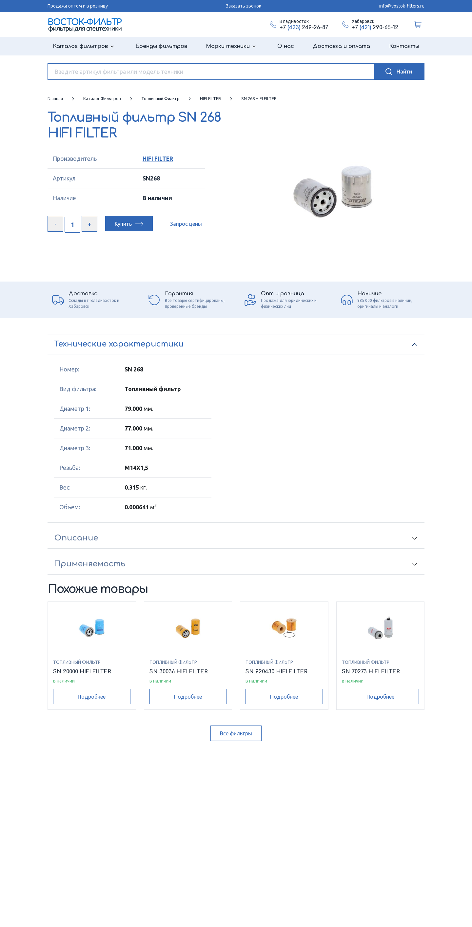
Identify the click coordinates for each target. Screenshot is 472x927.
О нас (285, 46)
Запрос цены (186, 224)
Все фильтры (236, 733)
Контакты (404, 46)
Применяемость (90, 563)
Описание (76, 538)
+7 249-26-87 (304, 28)
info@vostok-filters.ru (401, 6)
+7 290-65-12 (375, 28)
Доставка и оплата (341, 46)
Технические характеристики (119, 344)
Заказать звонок (243, 6)
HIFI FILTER (157, 158)
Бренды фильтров (161, 46)
